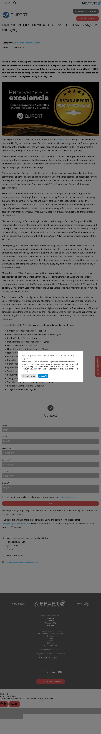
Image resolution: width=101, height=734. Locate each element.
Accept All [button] (43, 376)
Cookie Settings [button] (28, 376)
